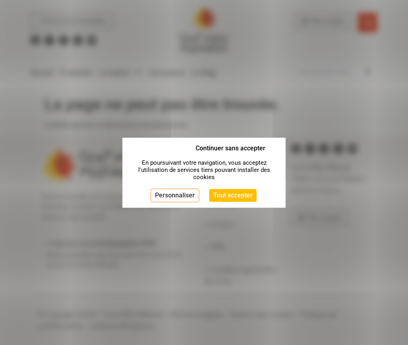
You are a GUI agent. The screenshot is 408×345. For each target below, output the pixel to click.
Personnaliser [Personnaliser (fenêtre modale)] (175, 195)
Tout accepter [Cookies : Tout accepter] (233, 195)
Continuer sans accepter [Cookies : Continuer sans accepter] (230, 148)
